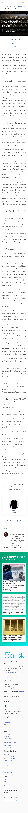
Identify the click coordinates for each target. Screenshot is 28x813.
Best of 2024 (7, 736)
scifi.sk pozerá (7, 744)
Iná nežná (6, 769)
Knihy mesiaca (7, 740)
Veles (11, 533)
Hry (4, 787)
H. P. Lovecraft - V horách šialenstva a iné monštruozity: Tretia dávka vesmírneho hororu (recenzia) (13, 585)
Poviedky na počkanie (19, 6)
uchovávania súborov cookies (12, 677)
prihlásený (14, 486)
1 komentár (15, 43)
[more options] (24, 528)
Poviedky (8, 6)
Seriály (5, 781)
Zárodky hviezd (8, 772)
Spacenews (7, 722)
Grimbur (14, 510)
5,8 (15, 46)
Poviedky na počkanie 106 (13, 613)
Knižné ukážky (7, 738)
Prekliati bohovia (8, 745)
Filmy (5, 779)
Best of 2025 (7, 735)
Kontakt (12, 681)
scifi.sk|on (6, 754)
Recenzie (6, 724)
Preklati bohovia (8, 760)
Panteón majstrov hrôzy (10, 742)
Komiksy (6, 785)
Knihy (5, 783)
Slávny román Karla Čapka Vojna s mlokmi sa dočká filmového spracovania (13, 638)
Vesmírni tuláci (7, 762)
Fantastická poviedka (9, 756)
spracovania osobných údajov (12, 676)
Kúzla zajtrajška (8, 771)
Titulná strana (7, 720)
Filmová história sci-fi (9, 747)
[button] (13, 2)
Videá (5, 728)
